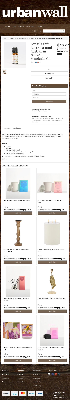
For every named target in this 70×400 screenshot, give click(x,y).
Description (7, 128)
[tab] (7, 128)
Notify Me (49, 73)
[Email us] (49, 374)
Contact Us (40, 26)
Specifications (17, 128)
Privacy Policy (37, 378)
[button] (49, 78)
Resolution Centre (7, 382)
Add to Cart (18, 213)
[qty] (49, 90)
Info (67, 51)
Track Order (6, 378)
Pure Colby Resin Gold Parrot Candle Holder (52, 298)
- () (34, 31)
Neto (66, 397)
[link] (53, 374)
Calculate (49, 101)
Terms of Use (36, 374)
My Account (5, 374)
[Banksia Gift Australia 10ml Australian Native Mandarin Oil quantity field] (49, 69)
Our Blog (20, 378)
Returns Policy (37, 382)
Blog (14, 26)
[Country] (49, 94)
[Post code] (49, 97)
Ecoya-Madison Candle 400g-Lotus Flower (17, 200)
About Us (21, 26)
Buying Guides (30, 26)
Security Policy (37, 386)
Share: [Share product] (35, 62)
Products (7, 26)
